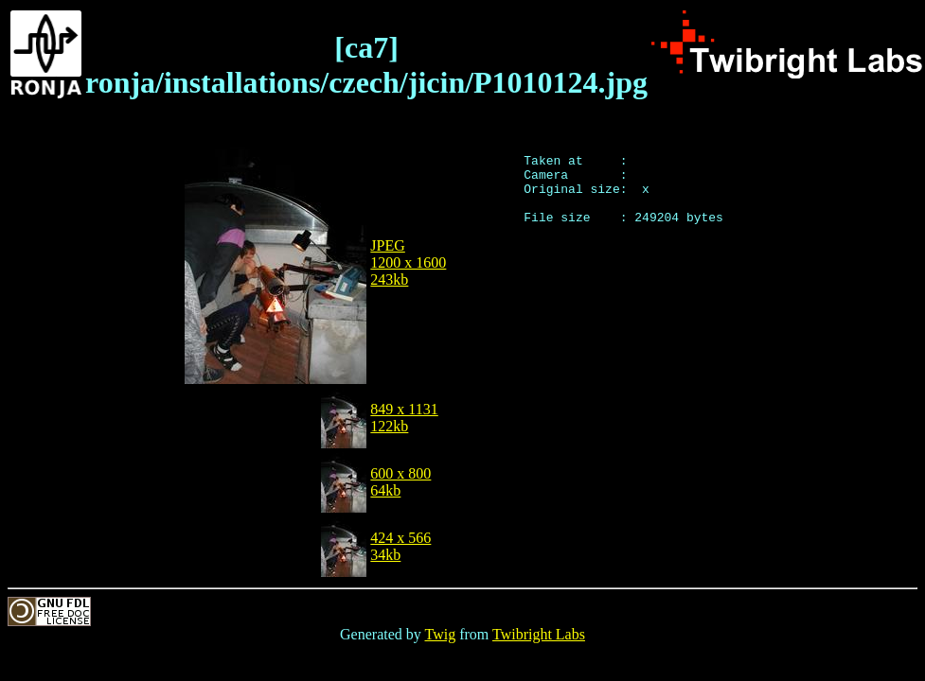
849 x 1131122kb (403, 417)
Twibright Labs (538, 634)
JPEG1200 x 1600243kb (408, 262)
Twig (440, 634)
